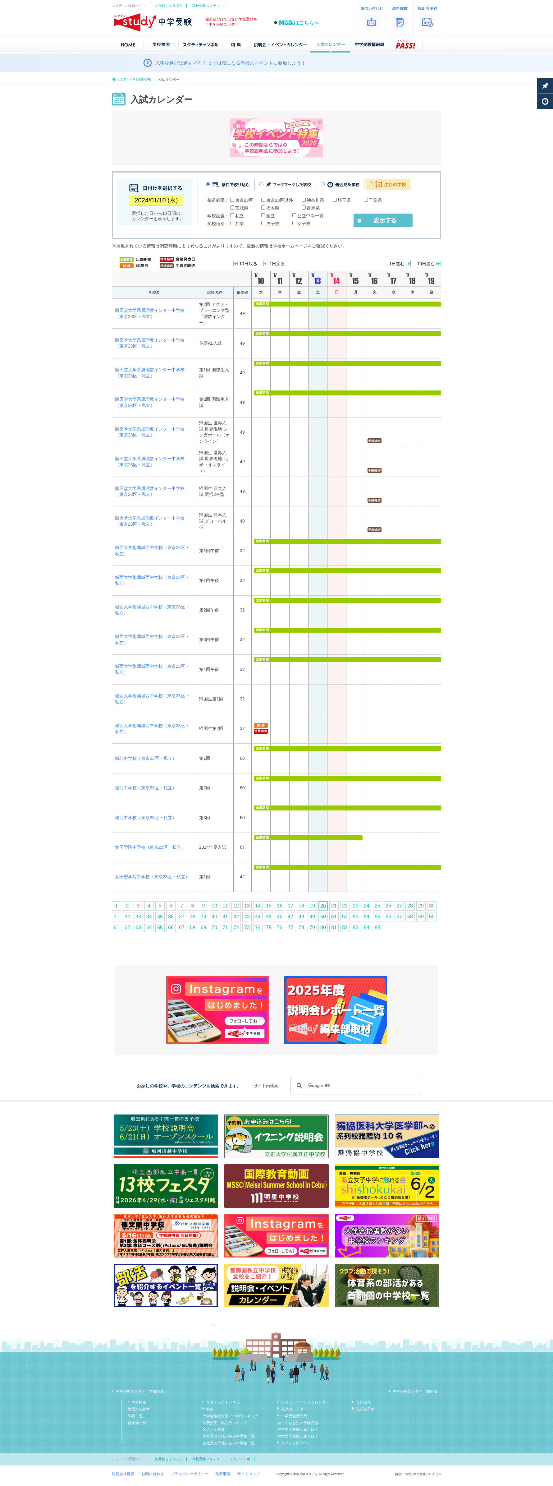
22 (345, 905)
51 (334, 916)
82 (345, 927)
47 (290, 916)
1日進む (397, 263)
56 (388, 916)
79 (312, 927)
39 (203, 916)
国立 (270, 215)
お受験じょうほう (168, 5)
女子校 (303, 223)
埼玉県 (344, 200)
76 (279, 927)
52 (345, 916)
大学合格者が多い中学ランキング (230, 1416)
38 (192, 916)
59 (421, 916)
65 (160, 927)
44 (258, 916)
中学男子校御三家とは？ (297, 1429)
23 (356, 905)
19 (312, 905)
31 (116, 916)
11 (225, 905)
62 (127, 927)
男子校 (272, 223)
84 (366, 927)
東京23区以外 (279, 200)
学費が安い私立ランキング (225, 1423)
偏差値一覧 (137, 1423)
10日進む (426, 263)
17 (290, 905)
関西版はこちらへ (299, 22)
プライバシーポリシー (189, 1474)
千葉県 (375, 200)
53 (356, 916)
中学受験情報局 (294, 1416)
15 (269, 905)
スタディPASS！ (295, 1443)
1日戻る (277, 263)
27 (399, 905)
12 (236, 905)
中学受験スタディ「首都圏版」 (142, 1391)
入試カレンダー (294, 1409)
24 (366, 905)
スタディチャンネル (223, 1402)
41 (225, 916)
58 (410, 916)
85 (377, 927)
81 (334, 927)
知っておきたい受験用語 (297, 1423)
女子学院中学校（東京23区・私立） (150, 847)
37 (182, 916)
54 (366, 916)
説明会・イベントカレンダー (305, 1402)
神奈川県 (315, 200)
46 (279, 916)
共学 (239, 223)
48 (301, 916)
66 (171, 927)
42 (236, 916)
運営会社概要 (123, 1474)
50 (323, 916)
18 (301, 905)
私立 (239, 215)
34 (149, 916)
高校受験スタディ (206, 5)
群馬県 (313, 207)
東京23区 (244, 200)
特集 (210, 1409)
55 (377, 916)
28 (410, 905)
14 (258, 905)
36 (171, 916)
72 (236, 927)
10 (214, 905)
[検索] (355, 1086)
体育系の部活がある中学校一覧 (229, 1436)
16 (279, 905)
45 (269, 916)
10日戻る (248, 263)
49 (312, 916)
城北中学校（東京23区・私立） (145, 758)
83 (356, 927)
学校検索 (138, 1402)
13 (247, 905)
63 (138, 927)
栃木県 (272, 207)
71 (225, 927)
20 (323, 906)
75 (269, 927)
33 (138, 916)
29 (421, 905)
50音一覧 (135, 1416)
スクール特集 (214, 1429)
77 (290, 927)
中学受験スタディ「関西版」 (417, 1391)
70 (214, 927)
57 (399, 916)
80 (323, 927)
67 (182, 927)
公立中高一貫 (310, 215)
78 (301, 927)
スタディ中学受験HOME (134, 79)
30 (432, 905)
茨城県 (241, 207)
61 (116, 927)
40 (214, 916)
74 (258, 927)
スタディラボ (240, 1459)
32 (127, 916)
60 (432, 916)
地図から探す (139, 1409)
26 (388, 905)
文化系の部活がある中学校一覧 (229, 1443)
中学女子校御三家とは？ (297, 1436)
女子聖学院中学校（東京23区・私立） (152, 876)
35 (160, 916)
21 (334, 905)
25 (377, 905)
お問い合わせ (152, 1474)
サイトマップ (248, 1474)
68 (192, 927)
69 (203, 927)
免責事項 (222, 1474)
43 (247, 916)
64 (149, 927)
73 (247, 927)
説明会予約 (365, 1409)
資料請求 (363, 1402)
